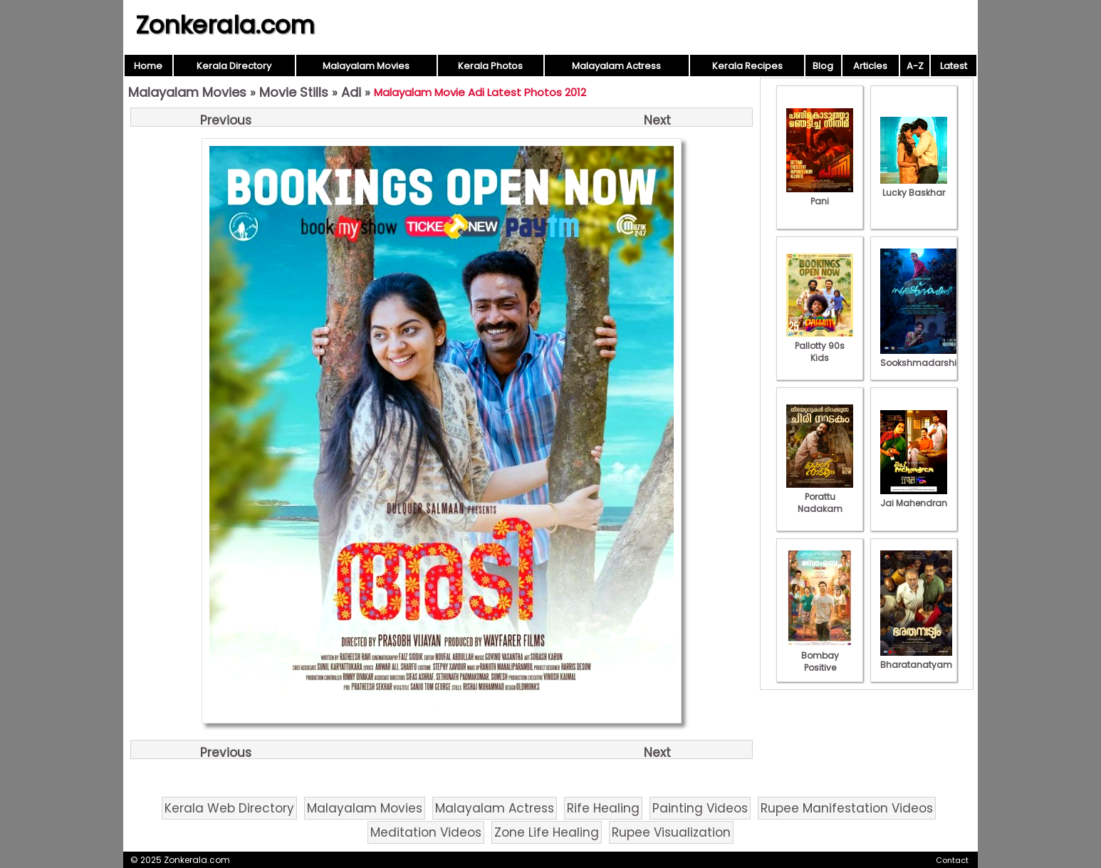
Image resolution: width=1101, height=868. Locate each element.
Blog (823, 66)
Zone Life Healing (546, 832)
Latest (953, 66)
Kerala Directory (234, 66)
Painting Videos (700, 808)
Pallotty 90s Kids (819, 346)
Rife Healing (603, 808)
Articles (870, 66)
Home (148, 66)
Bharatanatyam (916, 659)
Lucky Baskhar (913, 186)
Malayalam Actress (616, 66)
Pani (819, 195)
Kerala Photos (490, 66)
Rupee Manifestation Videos (847, 808)
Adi (351, 92)
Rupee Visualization (671, 832)
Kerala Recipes (747, 66)
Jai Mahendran (913, 497)
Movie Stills (293, 92)
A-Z (915, 66)
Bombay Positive (819, 655)
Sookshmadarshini (922, 357)
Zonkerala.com (225, 25)
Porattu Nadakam (819, 497)
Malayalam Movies (366, 66)
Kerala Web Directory (229, 808)
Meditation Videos (425, 832)
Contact (952, 860)
